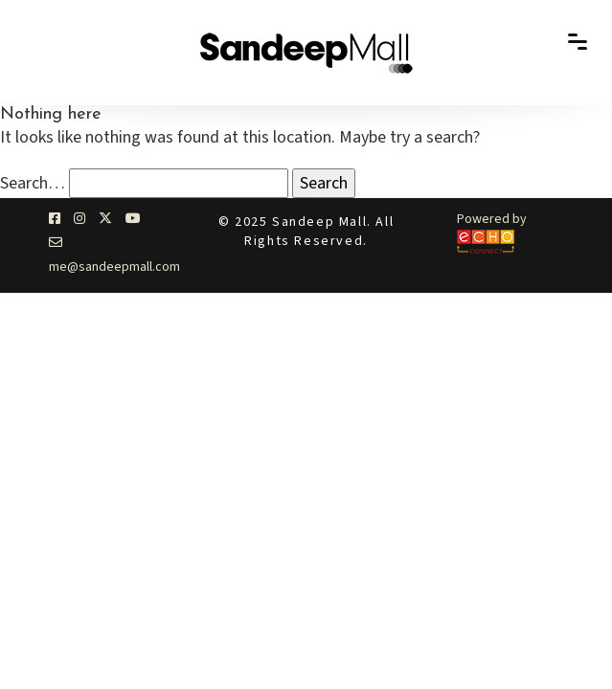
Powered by (492, 219)
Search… (32, 183)
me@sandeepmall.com (114, 267)
